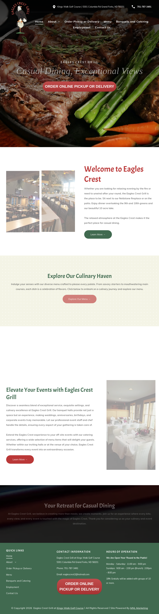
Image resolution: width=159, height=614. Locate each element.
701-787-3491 (144, 6)
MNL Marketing (139, 608)
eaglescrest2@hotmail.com (76, 574)
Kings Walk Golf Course (70, 608)
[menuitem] (39, 21)
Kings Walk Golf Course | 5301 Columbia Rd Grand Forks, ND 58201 (90, 6)
